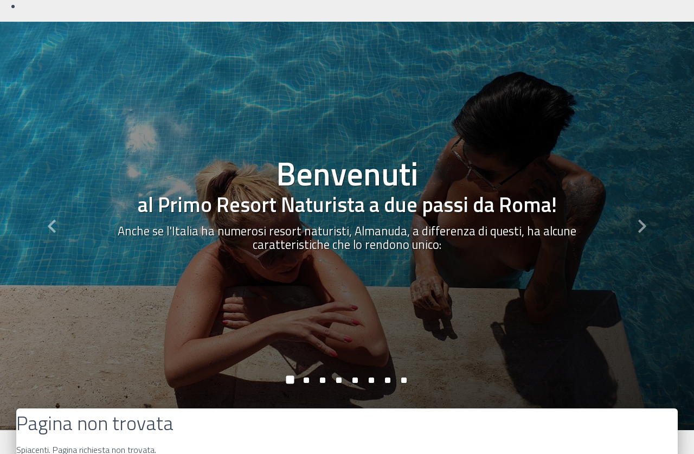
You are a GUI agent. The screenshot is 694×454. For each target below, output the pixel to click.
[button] (52, 226)
